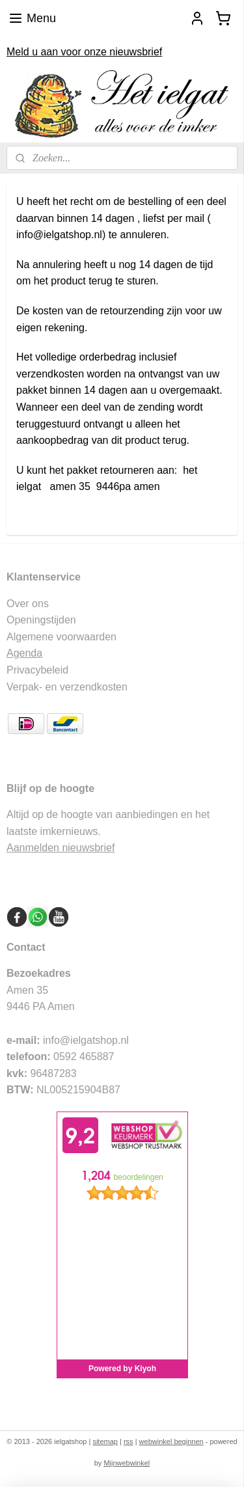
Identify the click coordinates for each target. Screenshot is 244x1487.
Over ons (28, 603)
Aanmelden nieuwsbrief (61, 847)
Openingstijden (41, 619)
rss (128, 1441)
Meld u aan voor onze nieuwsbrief (84, 51)
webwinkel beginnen (171, 1441)
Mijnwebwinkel (126, 1463)
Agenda (24, 653)
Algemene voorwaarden (61, 636)
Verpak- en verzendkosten (67, 686)
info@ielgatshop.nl (86, 1040)
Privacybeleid (37, 669)
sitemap (105, 1441)
